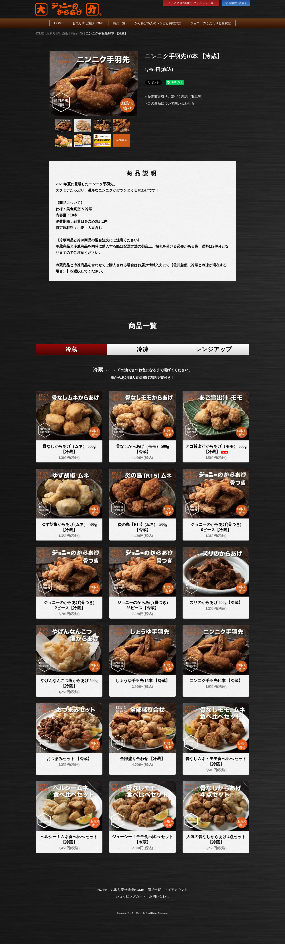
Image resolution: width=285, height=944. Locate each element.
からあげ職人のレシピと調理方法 (157, 23)
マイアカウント (176, 890)
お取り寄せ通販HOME (88, 23)
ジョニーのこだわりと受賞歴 (210, 23)
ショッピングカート (131, 896)
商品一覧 (119, 23)
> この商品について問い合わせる (169, 103)
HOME (58, 23)
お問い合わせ (159, 896)
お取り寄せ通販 (57, 33)
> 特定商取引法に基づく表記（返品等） (174, 97)
